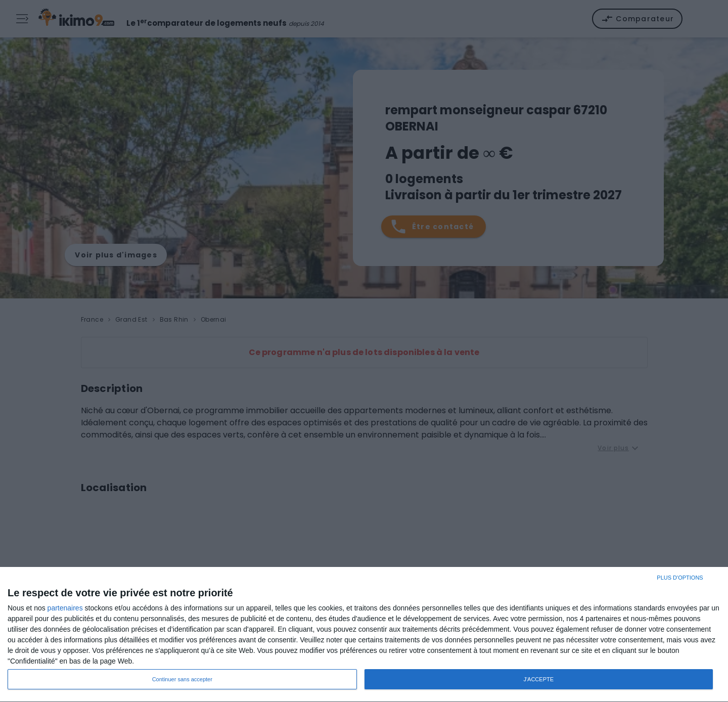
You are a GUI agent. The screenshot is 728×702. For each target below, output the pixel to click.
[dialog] (364, 634)
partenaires (65, 607)
